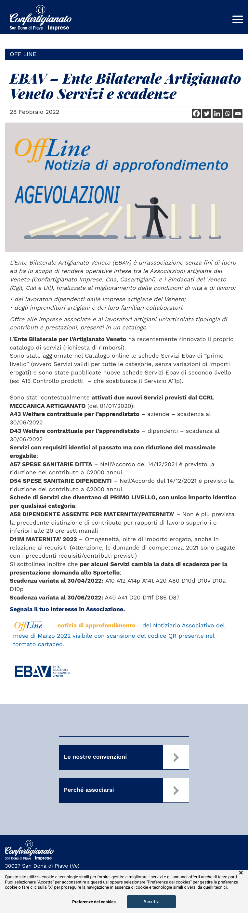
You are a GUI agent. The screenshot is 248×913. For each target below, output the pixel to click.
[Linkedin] (217, 113)
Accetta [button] (151, 901)
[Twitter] (206, 113)
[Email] (237, 113)
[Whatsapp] (227, 113)
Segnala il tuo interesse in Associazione (66, 609)
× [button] (241, 873)
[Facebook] (196, 113)
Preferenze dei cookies (94, 902)
